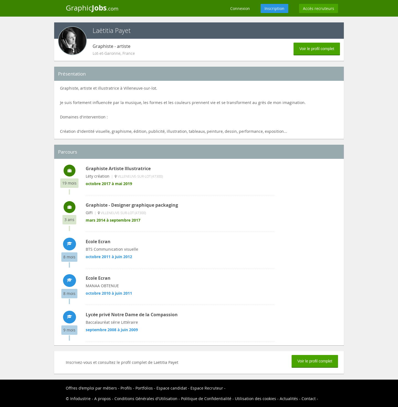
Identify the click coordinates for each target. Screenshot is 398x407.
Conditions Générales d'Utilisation (145, 398)
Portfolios (144, 388)
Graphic (92, 8)
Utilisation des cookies (255, 398)
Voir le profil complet (316, 48)
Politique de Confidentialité (206, 398)
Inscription (274, 8)
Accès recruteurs (318, 8)
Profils (126, 388)
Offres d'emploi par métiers (91, 388)
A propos (102, 398)
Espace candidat (171, 388)
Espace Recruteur (206, 388)
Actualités (289, 398)
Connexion (240, 8)
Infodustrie (80, 398)
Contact (309, 398)
